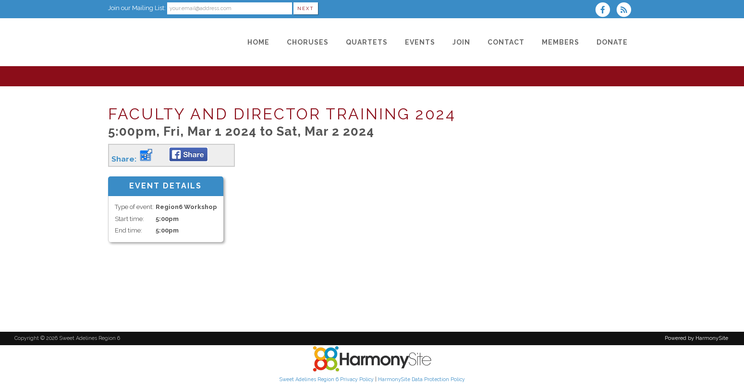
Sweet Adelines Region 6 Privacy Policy (327, 379)
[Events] (420, 42)
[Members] (560, 42)
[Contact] (506, 42)
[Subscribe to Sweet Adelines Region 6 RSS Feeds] (626, 10)
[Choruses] (307, 42)
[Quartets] (366, 42)
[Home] (258, 42)
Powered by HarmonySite (696, 338)
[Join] (461, 42)
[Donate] (612, 42)
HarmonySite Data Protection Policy (421, 379)
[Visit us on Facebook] (605, 10)
